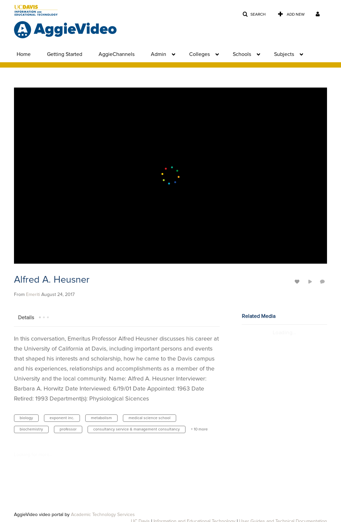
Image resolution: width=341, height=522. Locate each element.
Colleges (199, 54)
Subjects (284, 54)
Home (24, 54)
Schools (242, 54)
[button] (254, 14)
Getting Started (64, 54)
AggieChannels (117, 54)
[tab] (26, 317)
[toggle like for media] (298, 281)
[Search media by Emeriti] (33, 294)
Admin (158, 54)
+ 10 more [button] (199, 429)
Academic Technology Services (103, 514)
